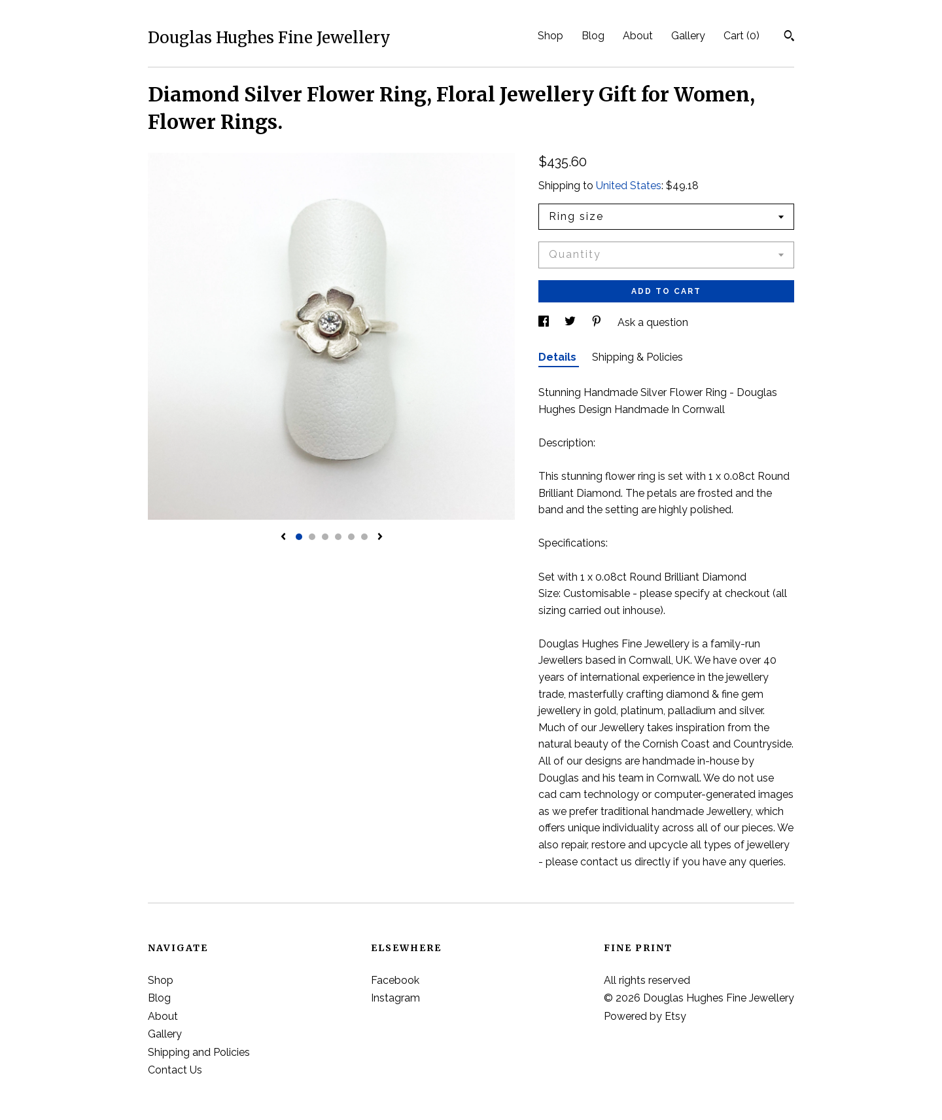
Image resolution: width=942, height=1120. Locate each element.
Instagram (395, 998)
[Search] (789, 37)
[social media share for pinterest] (597, 322)
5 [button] (351, 536)
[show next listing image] (380, 537)
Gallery (688, 35)
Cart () (741, 35)
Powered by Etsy (645, 1016)
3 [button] (325, 536)
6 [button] (364, 536)
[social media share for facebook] (544, 322)
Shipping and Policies (199, 1052)
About (638, 35)
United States (628, 185)
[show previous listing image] (283, 537)
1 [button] (299, 536)
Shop (550, 35)
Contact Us (175, 1070)
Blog (593, 35)
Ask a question (653, 322)
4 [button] (338, 536)
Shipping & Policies (637, 357)
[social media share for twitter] (571, 322)
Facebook (395, 980)
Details (558, 357)
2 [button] (312, 536)
